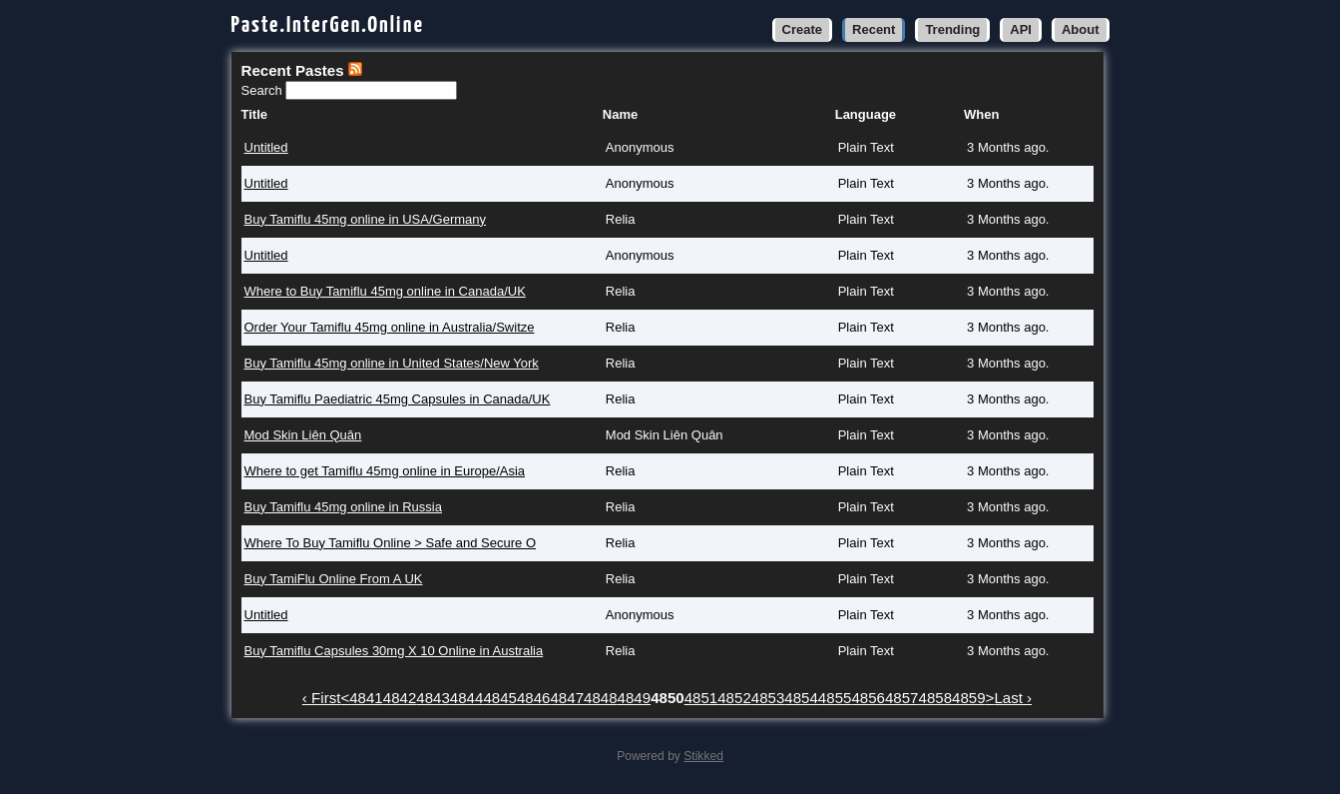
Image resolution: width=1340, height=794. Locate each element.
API (1021, 29)
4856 (868, 697)
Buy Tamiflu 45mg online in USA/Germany (365, 219)
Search (263, 90)
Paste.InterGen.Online (328, 25)
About (1081, 29)
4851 (701, 697)
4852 (734, 697)
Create (802, 29)
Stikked (703, 756)
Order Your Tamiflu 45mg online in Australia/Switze (389, 327)
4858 (936, 697)
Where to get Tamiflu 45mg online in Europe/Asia (385, 470)
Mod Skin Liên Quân (303, 434)
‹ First (321, 697)
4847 (567, 697)
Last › (1013, 697)
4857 (902, 697)
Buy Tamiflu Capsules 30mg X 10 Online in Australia (394, 650)
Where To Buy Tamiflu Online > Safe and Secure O (390, 542)
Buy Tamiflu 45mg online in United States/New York (391, 363)
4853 (768, 697)
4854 (801, 697)
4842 (400, 697)
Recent (873, 29)
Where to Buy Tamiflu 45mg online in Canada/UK (385, 291)
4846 (534, 697)
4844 (467, 697)
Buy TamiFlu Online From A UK (333, 578)
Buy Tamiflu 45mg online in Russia (343, 506)
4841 (366, 697)
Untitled (266, 147)
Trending (952, 29)
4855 (835, 697)
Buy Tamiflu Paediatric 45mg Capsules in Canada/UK (397, 399)
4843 (433, 697)
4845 (500, 697)
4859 (969, 697)
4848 (601, 697)
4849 (635, 697)
